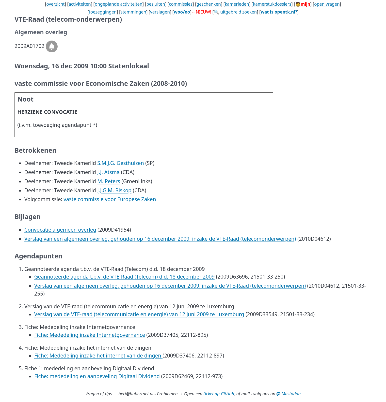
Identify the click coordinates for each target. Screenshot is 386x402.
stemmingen (133, 12)
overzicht (55, 4)
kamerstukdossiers (272, 4)
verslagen (160, 12)
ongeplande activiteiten (118, 4)
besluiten (155, 4)
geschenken (208, 4)
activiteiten (80, 4)
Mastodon (288, 394)
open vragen (327, 4)
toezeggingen (103, 12)
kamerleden (237, 4)
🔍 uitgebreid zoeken (235, 12)
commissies (181, 4)
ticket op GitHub (218, 394)
